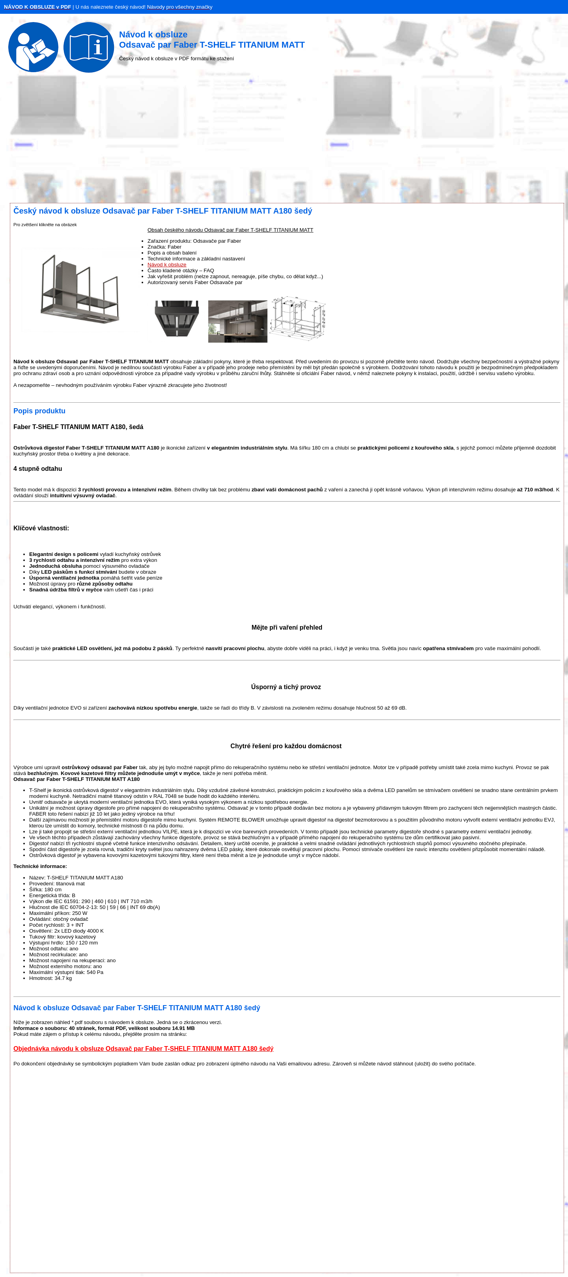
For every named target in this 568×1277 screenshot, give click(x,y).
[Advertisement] (284, 140)
